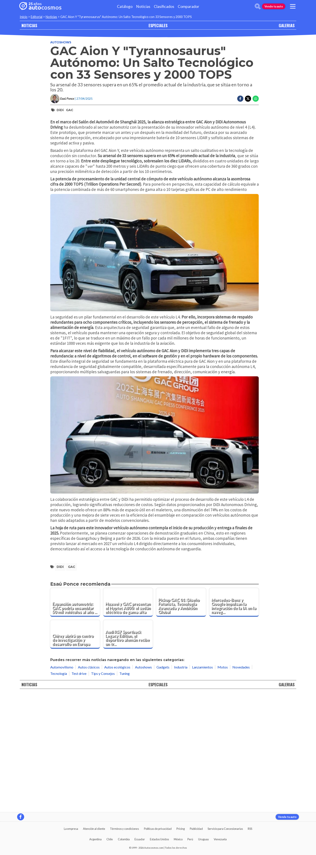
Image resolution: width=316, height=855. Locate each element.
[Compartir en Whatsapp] (256, 99)
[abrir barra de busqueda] (257, 6)
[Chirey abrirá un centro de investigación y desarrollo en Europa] (75, 751)
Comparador (188, 6)
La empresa (71, 828)
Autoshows (60, 42)
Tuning (124, 791)
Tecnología (58, 791)
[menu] (293, 6)
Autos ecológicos (117, 784)
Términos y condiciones (124, 828)
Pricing (180, 828)
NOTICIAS (29, 25)
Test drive (79, 791)
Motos (222, 784)
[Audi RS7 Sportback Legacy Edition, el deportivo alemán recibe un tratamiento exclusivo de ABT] (128, 751)
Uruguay (203, 839)
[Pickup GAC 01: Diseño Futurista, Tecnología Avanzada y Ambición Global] (181, 719)
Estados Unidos (159, 839)
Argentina (95, 839)
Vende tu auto (273, 6)
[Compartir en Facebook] (240, 99)
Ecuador (140, 839)
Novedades (241, 784)
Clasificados (164, 6)
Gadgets (162, 784)
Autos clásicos (89, 784)
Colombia (124, 839)
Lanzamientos (202, 784)
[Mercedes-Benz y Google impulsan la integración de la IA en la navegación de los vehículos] (234, 719)
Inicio (23, 17)
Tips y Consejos (103, 791)
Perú (190, 839)
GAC (69, 110)
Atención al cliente (94, 828)
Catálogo (125, 6)
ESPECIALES (158, 25)
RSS (250, 828)
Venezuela (220, 839)
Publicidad (196, 828)
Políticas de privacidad (158, 828)
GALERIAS (286, 25)
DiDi (60, 110)
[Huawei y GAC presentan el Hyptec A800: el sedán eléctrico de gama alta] (128, 719)
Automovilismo (61, 784)
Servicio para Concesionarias (225, 828)
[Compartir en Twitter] (248, 99)
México (178, 839)
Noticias (143, 6)
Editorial (36, 17)
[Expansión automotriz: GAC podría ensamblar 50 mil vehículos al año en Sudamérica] (75, 719)
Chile (109, 839)
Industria (180, 784)
